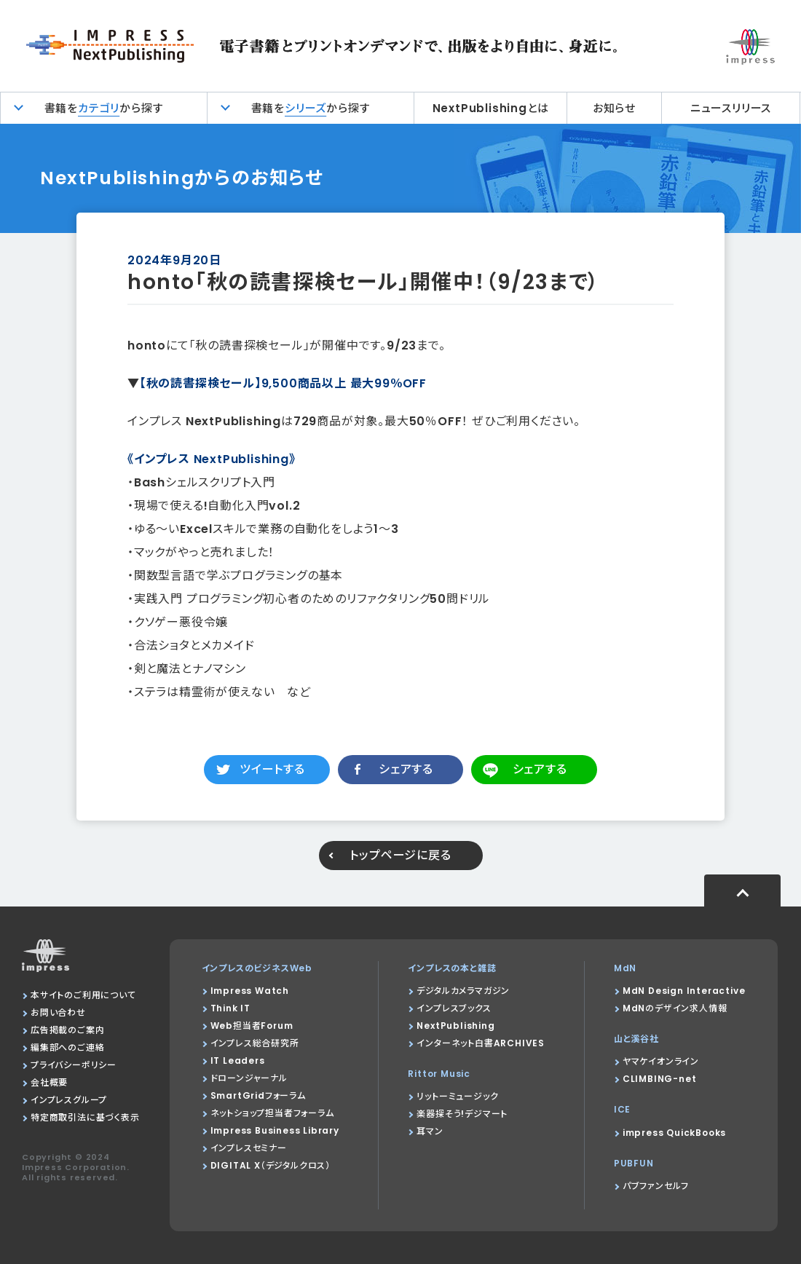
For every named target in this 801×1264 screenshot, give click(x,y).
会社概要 (49, 1082)
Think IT (230, 1008)
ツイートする (272, 769)
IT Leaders (237, 1060)
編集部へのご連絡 (67, 1047)
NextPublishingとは (491, 108)
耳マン (430, 1131)
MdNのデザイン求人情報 (675, 1008)
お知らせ (614, 108)
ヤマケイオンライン (661, 1061)
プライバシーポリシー (74, 1065)
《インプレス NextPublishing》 (211, 459)
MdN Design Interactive (684, 990)
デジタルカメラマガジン (463, 990)
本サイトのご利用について (83, 995)
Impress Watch (249, 990)
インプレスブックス (454, 1008)
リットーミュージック (457, 1096)
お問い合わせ (58, 1012)
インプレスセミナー (248, 1148)
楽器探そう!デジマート (462, 1113)
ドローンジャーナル (249, 1078)
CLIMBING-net (660, 1079)
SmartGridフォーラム (258, 1095)
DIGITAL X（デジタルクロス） (270, 1165)
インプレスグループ (69, 1100)
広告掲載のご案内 (67, 1030)
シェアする (406, 769)
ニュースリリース (730, 108)
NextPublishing (455, 1025)
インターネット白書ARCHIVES (481, 1043)
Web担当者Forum (251, 1025)
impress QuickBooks (674, 1132)
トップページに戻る (400, 855)
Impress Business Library (274, 1130)
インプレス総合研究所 (254, 1043)
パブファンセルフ (656, 1186)
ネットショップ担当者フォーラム (272, 1113)
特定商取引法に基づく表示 (85, 1117)
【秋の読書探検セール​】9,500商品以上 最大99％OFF (283, 383)
